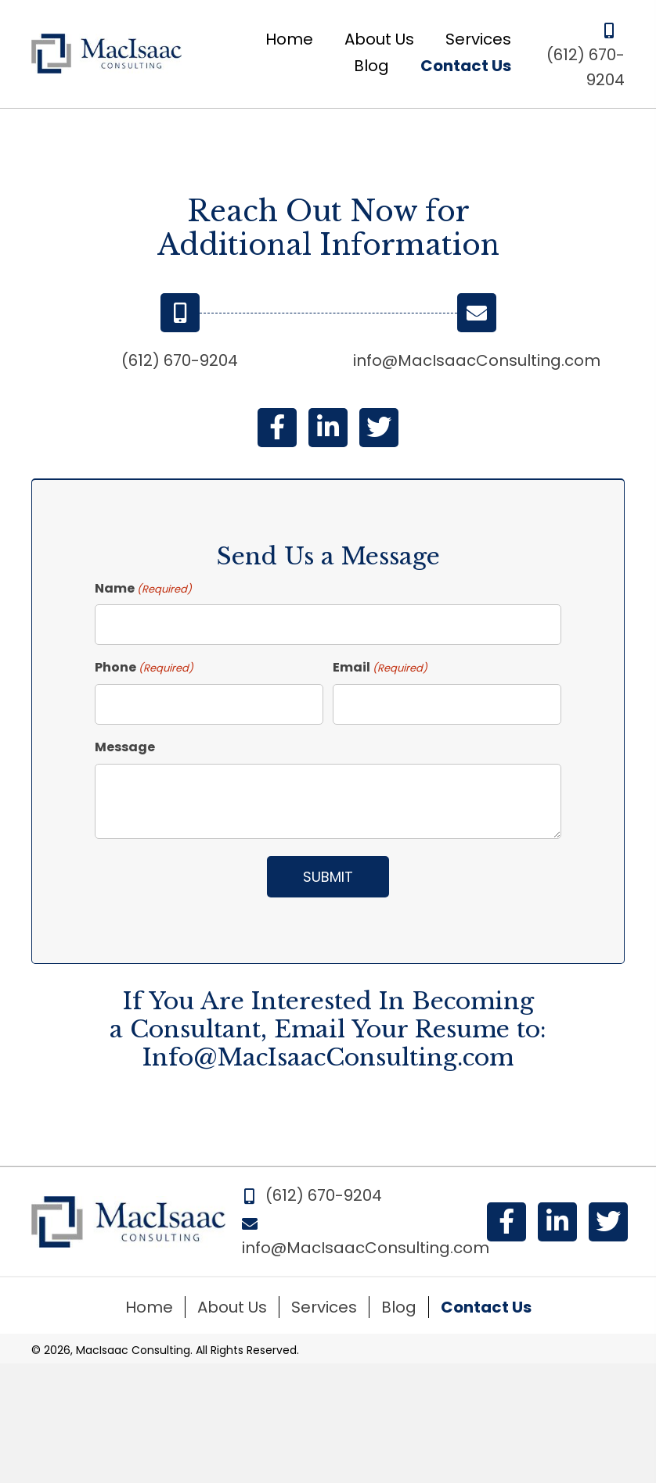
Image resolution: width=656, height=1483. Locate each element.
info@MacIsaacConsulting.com (476, 360)
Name (143, 588)
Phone (144, 667)
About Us (232, 1307)
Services (324, 1307)
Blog (398, 1307)
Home (149, 1307)
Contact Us (486, 1307)
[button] (277, 427)
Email (380, 667)
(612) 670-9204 (179, 360)
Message (125, 746)
